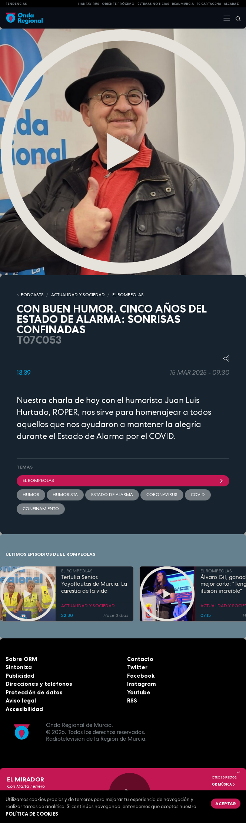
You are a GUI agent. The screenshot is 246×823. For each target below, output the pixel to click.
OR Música (224, 784)
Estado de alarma (112, 495)
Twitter (137, 667)
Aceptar (225, 803)
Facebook (140, 675)
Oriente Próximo (118, 4)
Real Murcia (183, 4)
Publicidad (20, 675)
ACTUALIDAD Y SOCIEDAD (78, 295)
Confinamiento (41, 509)
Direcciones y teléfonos (39, 683)
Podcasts (32, 295)
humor (31, 495)
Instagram (141, 683)
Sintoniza (19, 667)
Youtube (138, 692)
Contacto (140, 658)
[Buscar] (235, 18)
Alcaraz (231, 4)
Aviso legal (21, 700)
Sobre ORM (21, 658)
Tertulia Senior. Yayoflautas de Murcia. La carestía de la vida (94, 584)
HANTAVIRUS (88, 4)
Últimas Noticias (153, 4)
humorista (65, 495)
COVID (198, 495)
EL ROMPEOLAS (128, 295)
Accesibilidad (24, 709)
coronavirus (161, 495)
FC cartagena (209, 4)
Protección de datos (34, 692)
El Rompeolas (123, 480)
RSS (132, 700)
